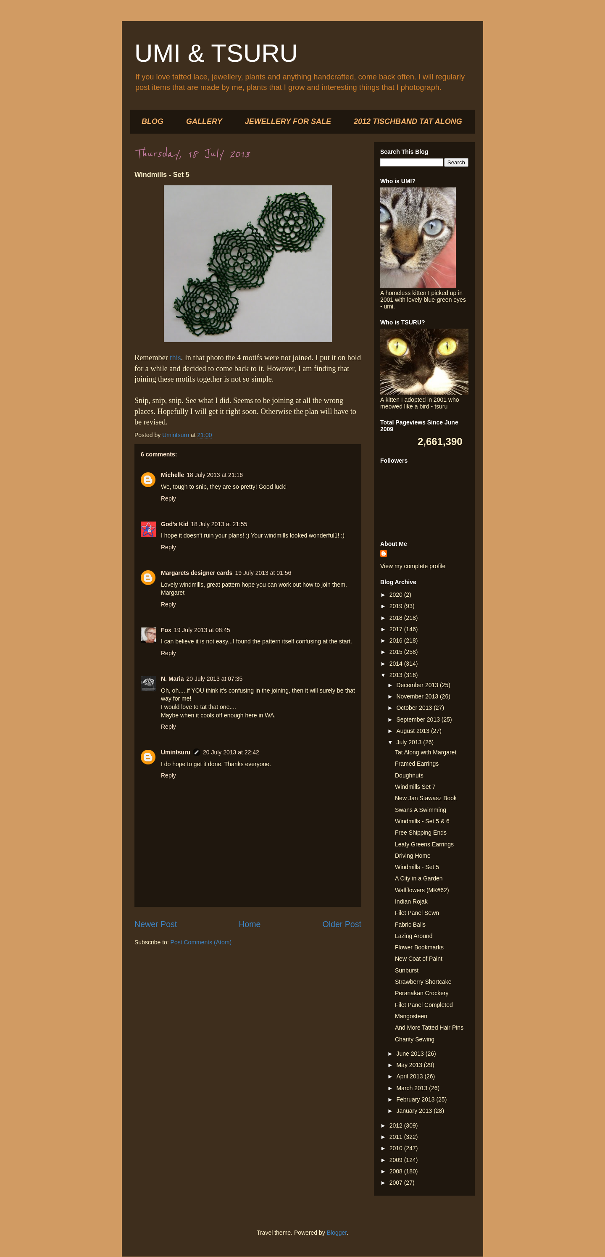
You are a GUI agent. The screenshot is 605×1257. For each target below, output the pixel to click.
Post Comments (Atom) (201, 942)
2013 (396, 675)
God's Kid (175, 524)
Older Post (341, 924)
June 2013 (410, 1053)
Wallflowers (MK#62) (422, 890)
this (175, 357)
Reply (168, 498)
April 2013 (410, 1076)
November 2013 (418, 696)
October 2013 (415, 707)
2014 (396, 663)
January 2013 (415, 1110)
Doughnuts (409, 775)
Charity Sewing (414, 1039)
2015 (396, 651)
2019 (396, 606)
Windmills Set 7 (415, 786)
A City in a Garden (419, 878)
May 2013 (410, 1065)
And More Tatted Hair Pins (429, 1027)
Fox (166, 630)
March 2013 (412, 1088)
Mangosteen (411, 1016)
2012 (396, 1125)
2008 (396, 1171)
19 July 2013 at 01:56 (263, 572)
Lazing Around (414, 936)
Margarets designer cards (196, 572)
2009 (396, 1160)
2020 (396, 594)
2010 (396, 1148)
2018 (396, 617)
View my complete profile (412, 566)
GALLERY (204, 121)
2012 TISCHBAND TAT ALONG (408, 121)
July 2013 (409, 742)
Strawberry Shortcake (423, 981)
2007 (396, 1182)
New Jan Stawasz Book (426, 798)
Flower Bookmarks (419, 947)
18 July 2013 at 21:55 (219, 524)
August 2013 (413, 730)
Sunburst (406, 970)
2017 (396, 629)
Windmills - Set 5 (417, 867)
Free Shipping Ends (421, 832)
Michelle (172, 475)
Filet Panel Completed (424, 1004)
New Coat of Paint (418, 958)
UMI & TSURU (216, 53)
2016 (396, 640)
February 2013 (416, 1099)
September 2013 (418, 719)
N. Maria (172, 678)
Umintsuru (175, 752)
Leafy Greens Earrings (424, 844)
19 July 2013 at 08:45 (202, 630)
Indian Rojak (411, 901)
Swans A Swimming (420, 809)
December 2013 (418, 685)
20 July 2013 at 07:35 (214, 678)
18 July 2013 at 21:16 (215, 475)
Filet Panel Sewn (417, 912)
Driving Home (413, 855)
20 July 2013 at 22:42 (231, 752)
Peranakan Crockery (422, 993)
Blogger (337, 1232)
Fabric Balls (410, 924)
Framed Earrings (417, 763)
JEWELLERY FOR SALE (288, 121)
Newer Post (155, 924)
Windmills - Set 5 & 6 (422, 821)
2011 (396, 1136)
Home (249, 924)
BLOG (152, 121)
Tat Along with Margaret (425, 752)
